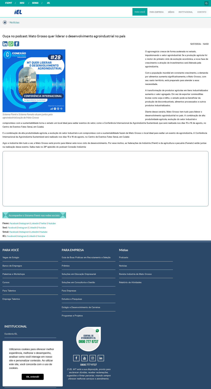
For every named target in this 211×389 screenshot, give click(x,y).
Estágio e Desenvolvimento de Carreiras (75, 280)
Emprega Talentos (11, 268)
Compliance (164, 243)
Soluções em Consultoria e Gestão (72, 255)
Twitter (43, 193)
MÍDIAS (171, 11)
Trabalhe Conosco (167, 302)
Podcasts (112, 227)
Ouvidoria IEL (165, 227)
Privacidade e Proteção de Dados (175, 252)
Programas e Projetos (66, 288)
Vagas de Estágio (11, 227)
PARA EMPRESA (156, 11)
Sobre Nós (164, 235)
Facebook (14, 193)
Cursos (6, 252)
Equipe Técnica (166, 260)
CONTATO (201, 11)
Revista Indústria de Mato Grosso (123, 243)
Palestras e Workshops (14, 243)
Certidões (163, 293)
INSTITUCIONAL (186, 11)
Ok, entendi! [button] (32, 377)
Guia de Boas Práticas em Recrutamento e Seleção (76, 229)
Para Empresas (63, 263)
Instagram (24, 193)
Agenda (162, 285)
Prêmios (60, 238)
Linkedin (35, 193)
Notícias (14, 22)
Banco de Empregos (12, 235)
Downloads (164, 268)
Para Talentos (9, 260)
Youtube (52, 193)
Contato (163, 277)
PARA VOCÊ (139, 11)
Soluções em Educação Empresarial (73, 247)
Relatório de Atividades (118, 252)
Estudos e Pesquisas (66, 272)
